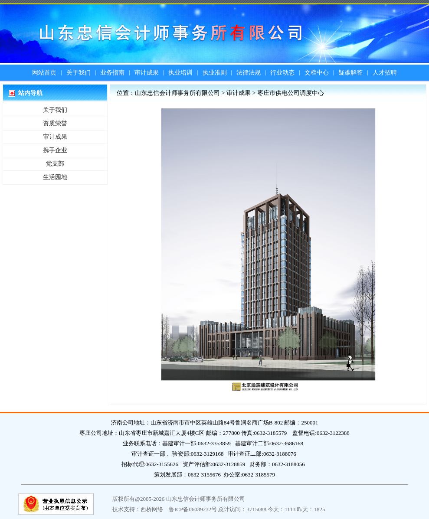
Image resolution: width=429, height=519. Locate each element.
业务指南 (112, 72)
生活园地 (55, 177)
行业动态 (282, 72)
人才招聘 (385, 72)
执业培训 (180, 72)
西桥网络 (152, 509)
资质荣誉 (55, 123)
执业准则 (215, 72)
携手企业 (55, 150)
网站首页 (44, 72)
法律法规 (248, 72)
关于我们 (78, 72)
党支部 (55, 163)
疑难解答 (350, 72)
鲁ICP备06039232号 (193, 509)
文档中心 (317, 72)
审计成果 (146, 72)
